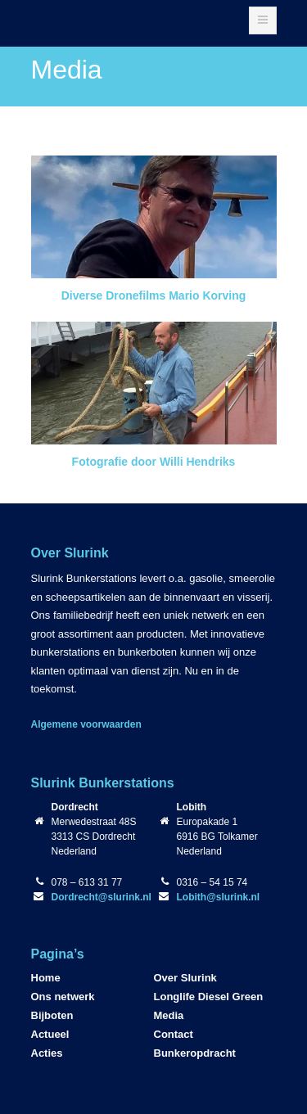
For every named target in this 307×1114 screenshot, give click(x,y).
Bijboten (52, 1015)
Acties (47, 1053)
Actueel (50, 1034)
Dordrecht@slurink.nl (101, 897)
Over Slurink (185, 978)
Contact (173, 1034)
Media (169, 1015)
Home (46, 978)
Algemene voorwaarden (86, 724)
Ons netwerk (63, 996)
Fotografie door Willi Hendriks (154, 461)
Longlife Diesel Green (209, 996)
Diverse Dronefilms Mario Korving (153, 295)
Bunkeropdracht (195, 1053)
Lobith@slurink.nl (218, 897)
